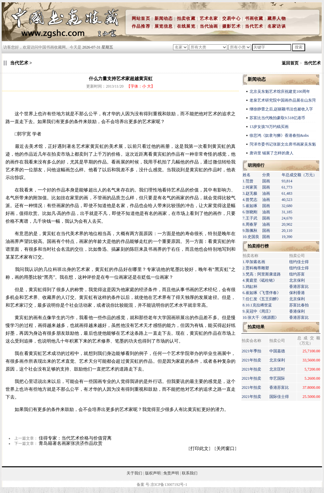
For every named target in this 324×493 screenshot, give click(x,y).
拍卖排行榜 (258, 246)
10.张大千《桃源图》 (261, 317)
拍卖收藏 (186, 18)
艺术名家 (209, 18)
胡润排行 (256, 165)
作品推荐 (141, 26)
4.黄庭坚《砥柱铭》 (260, 280)
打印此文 (199, 448)
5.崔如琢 (250, 206)
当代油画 (209, 26)
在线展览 (186, 26)
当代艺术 (254, 26)
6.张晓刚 (250, 212)
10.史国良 (251, 236)
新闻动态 (164, 18)
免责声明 (171, 473)
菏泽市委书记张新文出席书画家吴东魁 (283, 144)
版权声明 (153, 473)
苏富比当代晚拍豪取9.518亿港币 (277, 118)
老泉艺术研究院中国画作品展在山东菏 (283, 100)
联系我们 (189, 473)
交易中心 (231, 18)
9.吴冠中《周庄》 (258, 311)
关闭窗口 (225, 448)
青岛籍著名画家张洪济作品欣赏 (70, 443)
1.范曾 (248, 181)
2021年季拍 (251, 351)
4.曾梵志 (250, 199)
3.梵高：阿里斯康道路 (262, 274)
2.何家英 (250, 187)
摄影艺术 (231, 26)
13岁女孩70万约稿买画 (270, 126)
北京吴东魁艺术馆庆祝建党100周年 (280, 91)
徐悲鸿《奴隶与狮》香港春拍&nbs (279, 135)
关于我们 (134, 473)
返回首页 (290, 63)
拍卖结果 (256, 326)
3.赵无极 (250, 193)
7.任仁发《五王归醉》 (262, 299)
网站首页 (141, 18)
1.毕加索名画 (254, 262)
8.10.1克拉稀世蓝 (257, 305)
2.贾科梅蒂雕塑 (256, 268)
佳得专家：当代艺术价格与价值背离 (75, 438)
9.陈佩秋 (250, 230)
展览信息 (164, 26)
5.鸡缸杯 (250, 286)
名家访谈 (276, 26)
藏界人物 (276, 18)
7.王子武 (250, 218)
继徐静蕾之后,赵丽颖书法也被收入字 (281, 109)
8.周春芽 (250, 224)
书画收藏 (254, 18)
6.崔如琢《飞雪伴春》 (262, 292)
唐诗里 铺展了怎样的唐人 (271, 153)
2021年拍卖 (251, 360)
